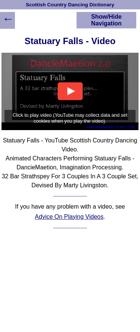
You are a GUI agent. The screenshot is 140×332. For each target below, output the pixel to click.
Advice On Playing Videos (69, 216)
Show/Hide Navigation (106, 20)
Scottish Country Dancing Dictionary (70, 4)
